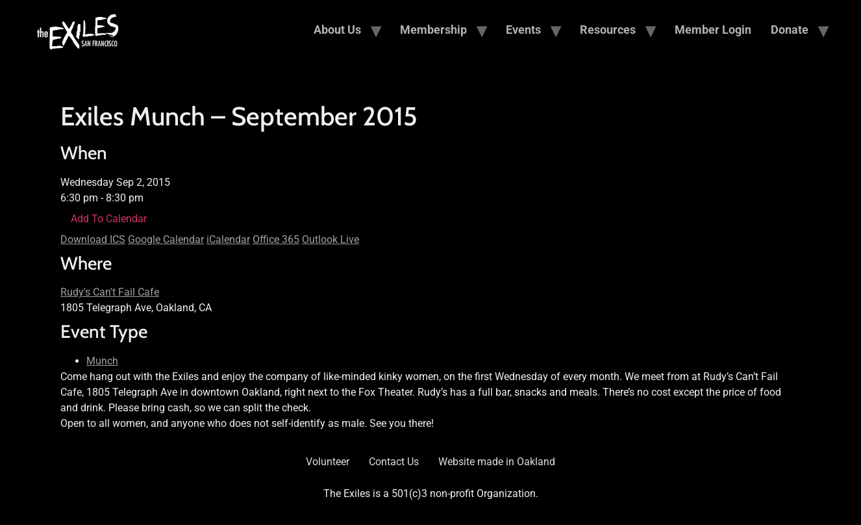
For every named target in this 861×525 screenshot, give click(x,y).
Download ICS (92, 239)
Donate (789, 29)
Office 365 (276, 239)
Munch (102, 361)
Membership (433, 29)
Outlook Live (330, 239)
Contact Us (394, 461)
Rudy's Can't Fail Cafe (109, 292)
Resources (608, 29)
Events (523, 29)
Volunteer (327, 461)
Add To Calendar (109, 218)
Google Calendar (166, 239)
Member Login (713, 29)
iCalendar (228, 239)
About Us (337, 29)
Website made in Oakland (496, 461)
